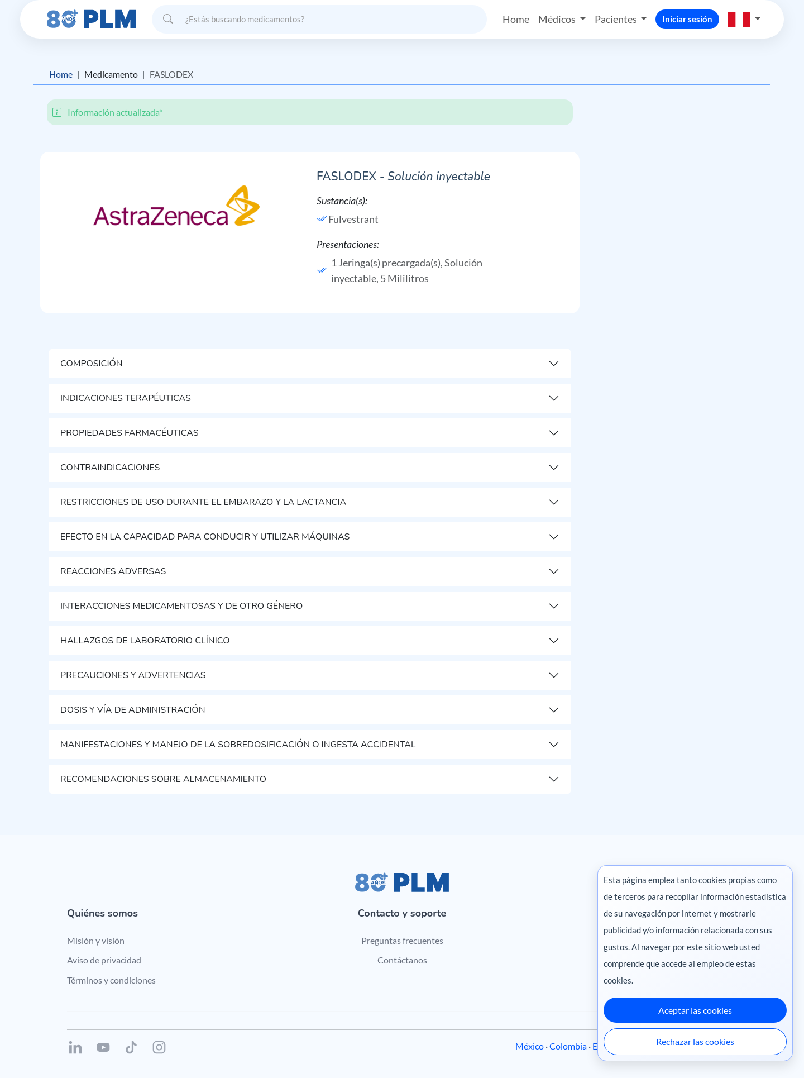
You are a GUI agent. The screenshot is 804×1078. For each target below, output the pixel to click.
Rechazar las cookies (695, 1041)
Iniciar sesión (687, 19)
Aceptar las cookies (695, 1010)
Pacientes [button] (617, 19)
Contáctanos (402, 960)
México (529, 1046)
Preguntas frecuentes (402, 940)
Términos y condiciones (111, 980)
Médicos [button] (557, 19)
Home (515, 19)
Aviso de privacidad (104, 960)
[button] (744, 19)
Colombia (568, 1046)
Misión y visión (96, 940)
